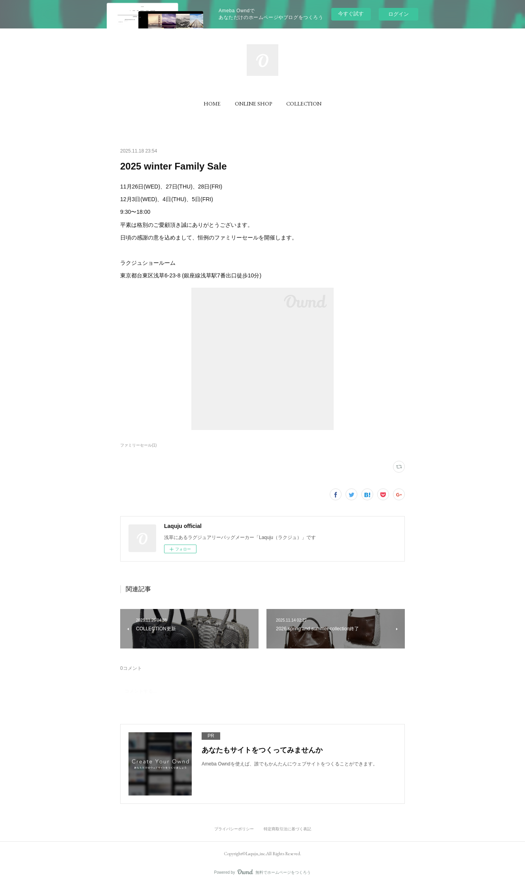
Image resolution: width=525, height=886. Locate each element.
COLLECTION (303, 103)
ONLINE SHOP (253, 103)
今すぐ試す (351, 14)
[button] (212, 103)
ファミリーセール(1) (138, 445)
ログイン (398, 14)
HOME (212, 103)
